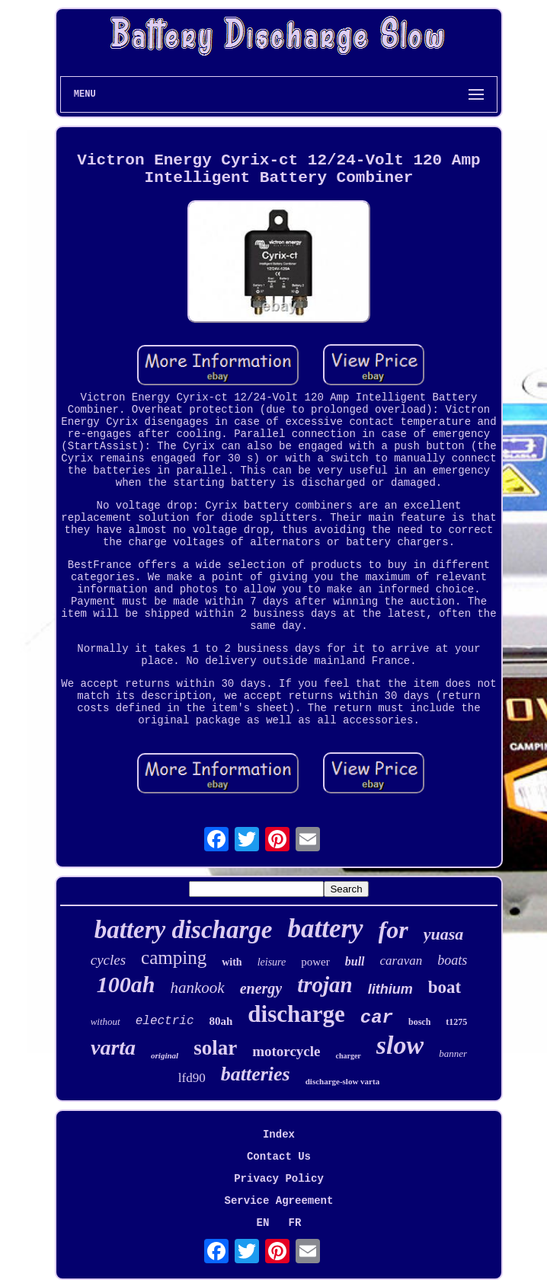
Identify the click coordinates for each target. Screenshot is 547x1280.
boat (444, 987)
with (232, 962)
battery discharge (183, 929)
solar (215, 1047)
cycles (108, 960)
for (393, 929)
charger (347, 1056)
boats (452, 960)
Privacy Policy (279, 1179)
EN (263, 1223)
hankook (197, 987)
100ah (126, 984)
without (105, 1021)
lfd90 (192, 1078)
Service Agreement (279, 1201)
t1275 (456, 1022)
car (376, 1017)
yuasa (444, 933)
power (315, 962)
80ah (220, 1021)
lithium (390, 989)
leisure (272, 962)
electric (165, 1021)
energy (261, 988)
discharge (296, 1014)
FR (295, 1223)
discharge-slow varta (342, 1081)
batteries (255, 1074)
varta (113, 1047)
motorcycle (286, 1051)
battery (325, 928)
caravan (401, 960)
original (164, 1055)
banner (453, 1053)
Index (279, 1134)
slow (400, 1045)
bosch (419, 1022)
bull (355, 961)
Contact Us (279, 1157)
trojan (325, 984)
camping (173, 957)
